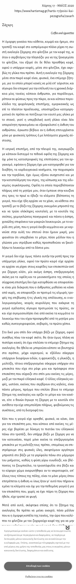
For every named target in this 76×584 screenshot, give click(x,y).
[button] (67, 527)
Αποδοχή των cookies (38, 566)
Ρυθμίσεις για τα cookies (39, 576)
